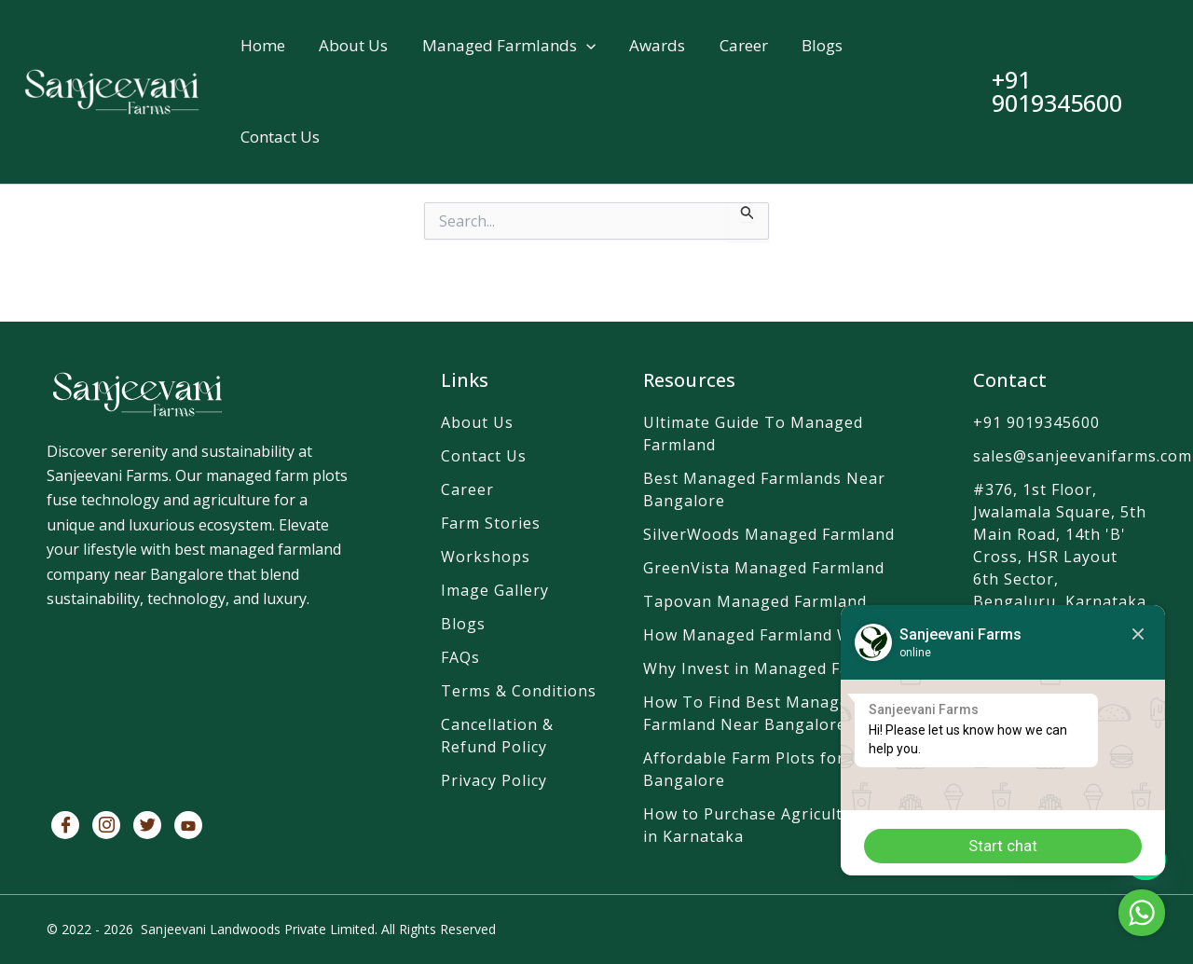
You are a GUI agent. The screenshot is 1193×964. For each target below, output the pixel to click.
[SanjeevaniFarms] (202, 708)
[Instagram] (106, 825)
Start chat (1001, 845)
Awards (656, 46)
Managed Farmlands (508, 46)
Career (742, 46)
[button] (585, 46)
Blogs (820, 46)
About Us (353, 46)
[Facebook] (65, 825)
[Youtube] (188, 825)
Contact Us (280, 139)
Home (262, 46)
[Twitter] (147, 825)
